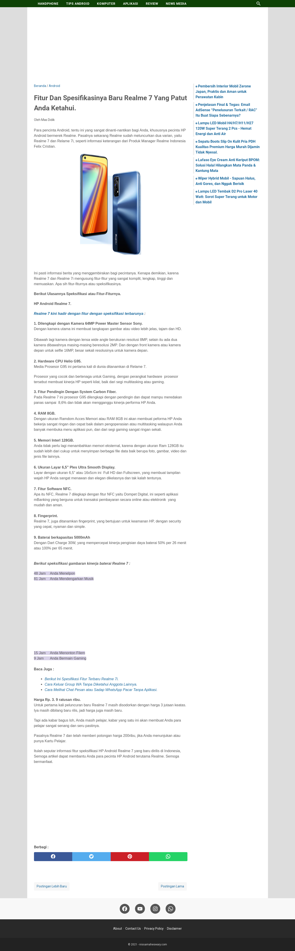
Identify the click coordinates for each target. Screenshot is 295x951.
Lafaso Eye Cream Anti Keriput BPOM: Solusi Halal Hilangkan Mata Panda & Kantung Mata (228, 165)
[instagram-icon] (155, 909)
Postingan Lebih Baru (52, 886)
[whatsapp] (168, 856)
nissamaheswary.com (153, 944)
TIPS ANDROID (78, 3)
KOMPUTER (106, 3)
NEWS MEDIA (176, 3)
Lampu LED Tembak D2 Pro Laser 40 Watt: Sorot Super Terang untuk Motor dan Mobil (226, 196)
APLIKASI (130, 3)
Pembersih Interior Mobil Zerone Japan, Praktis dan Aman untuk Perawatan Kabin (223, 91)
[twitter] (91, 856)
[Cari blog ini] (258, 3)
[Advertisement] (147, 45)
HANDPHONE (48, 3)
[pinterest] (130, 856)
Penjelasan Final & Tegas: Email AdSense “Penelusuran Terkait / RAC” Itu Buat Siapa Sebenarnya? (226, 110)
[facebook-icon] (125, 909)
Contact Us (133, 928)
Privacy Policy (154, 928)
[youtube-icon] (140, 909)
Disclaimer (174, 928)
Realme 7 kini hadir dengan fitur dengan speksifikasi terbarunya (88, 314)
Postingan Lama (172, 886)
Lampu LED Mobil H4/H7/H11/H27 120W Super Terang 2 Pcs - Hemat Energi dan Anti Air (224, 128)
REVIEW (152, 3)
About (117, 928)
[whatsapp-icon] (171, 909)
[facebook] (53, 856)
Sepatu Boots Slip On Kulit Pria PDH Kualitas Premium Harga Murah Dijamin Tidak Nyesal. (228, 146)
